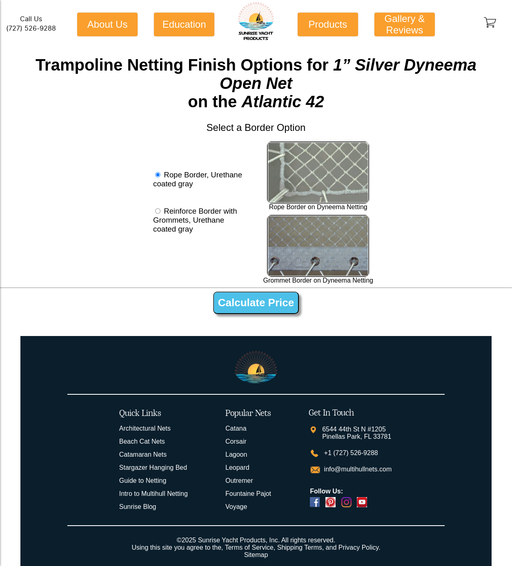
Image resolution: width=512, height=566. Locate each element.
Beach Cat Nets (142, 441)
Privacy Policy (358, 547)
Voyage (236, 506)
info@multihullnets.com (357, 469)
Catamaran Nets (143, 454)
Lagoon (236, 454)
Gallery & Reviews (405, 24)
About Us (107, 24)
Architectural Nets (145, 428)
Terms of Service (249, 547)
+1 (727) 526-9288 (350, 452)
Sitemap (256, 554)
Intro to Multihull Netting (153, 493)
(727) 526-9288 (31, 28)
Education (184, 24)
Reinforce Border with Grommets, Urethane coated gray (195, 220)
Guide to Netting (143, 480)
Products (327, 24)
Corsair (236, 441)
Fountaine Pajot (248, 493)
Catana (236, 428)
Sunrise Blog (137, 506)
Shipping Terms (299, 547)
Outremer (239, 480)
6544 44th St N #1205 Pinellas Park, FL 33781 (356, 433)
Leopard (237, 467)
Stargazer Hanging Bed (153, 467)
